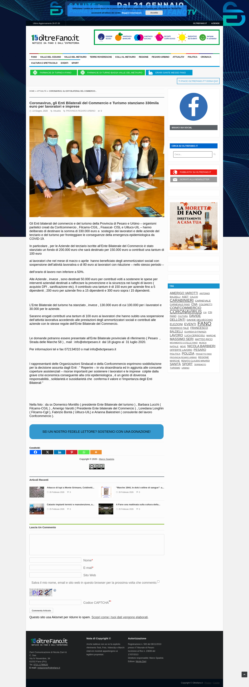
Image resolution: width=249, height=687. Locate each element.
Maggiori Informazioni (131, 13)
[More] (96, 452)
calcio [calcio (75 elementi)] (194, 297)
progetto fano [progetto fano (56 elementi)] (204, 354)
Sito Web (89, 575)
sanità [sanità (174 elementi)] (175, 364)
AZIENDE (215, 23)
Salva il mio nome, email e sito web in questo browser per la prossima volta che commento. (94, 582)
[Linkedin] (59, 452)
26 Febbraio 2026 (56, 492)
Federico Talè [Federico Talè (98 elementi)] (179, 328)
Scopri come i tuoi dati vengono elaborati (119, 617)
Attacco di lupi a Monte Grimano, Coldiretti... (70, 487)
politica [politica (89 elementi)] (175, 354)
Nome (87, 560)
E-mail (87, 568)
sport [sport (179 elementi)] (187, 364)
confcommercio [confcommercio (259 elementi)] (185, 308)
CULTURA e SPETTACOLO (44, 63)
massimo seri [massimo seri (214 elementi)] (181, 339)
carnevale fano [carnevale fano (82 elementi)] (180, 304)
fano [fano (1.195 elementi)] (204, 323)
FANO (34, 57)
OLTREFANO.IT (200, 23)
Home (32, 91)
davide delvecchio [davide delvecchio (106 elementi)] (200, 320)
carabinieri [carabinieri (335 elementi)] (182, 300)
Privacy (208, 683)
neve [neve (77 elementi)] (183, 346)
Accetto (154, 13)
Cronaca (206, 57)
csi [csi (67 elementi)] (204, 312)
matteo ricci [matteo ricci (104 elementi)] (204, 339)
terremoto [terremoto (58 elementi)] (200, 364)
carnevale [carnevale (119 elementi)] (203, 300)
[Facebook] (35, 452)
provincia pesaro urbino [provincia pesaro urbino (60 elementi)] (183, 357)
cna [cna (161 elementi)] (194, 304)
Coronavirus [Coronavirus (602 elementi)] (186, 311)
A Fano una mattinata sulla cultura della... (138, 504)
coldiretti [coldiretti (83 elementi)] (205, 304)
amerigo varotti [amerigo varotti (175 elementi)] (184, 293)
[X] (47, 452)
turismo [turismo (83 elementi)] (175, 368)
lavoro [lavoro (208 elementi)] (176, 335)
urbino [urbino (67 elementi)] (185, 368)
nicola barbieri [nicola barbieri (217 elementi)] (201, 346)
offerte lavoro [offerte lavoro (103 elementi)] (181, 350)
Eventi (64, 63)
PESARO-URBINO (160, 57)
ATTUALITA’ (178, 57)
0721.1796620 (41, 664)
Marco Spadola (106, 459)
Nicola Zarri (141, 661)
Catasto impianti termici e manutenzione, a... (70, 504)
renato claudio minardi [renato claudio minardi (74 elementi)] (195, 361)
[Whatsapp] (84, 452)
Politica (192, 57)
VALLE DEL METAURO (75, 57)
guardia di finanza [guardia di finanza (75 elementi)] (195, 332)
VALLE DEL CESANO (50, 57)
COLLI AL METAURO (125, 57)
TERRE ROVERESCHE (101, 57)
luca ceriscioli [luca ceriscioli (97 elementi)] (194, 335)
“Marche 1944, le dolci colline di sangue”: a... (140, 487)
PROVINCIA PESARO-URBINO (80, 111)
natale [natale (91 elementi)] (174, 346)
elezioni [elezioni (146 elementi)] (176, 324)
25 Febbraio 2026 (56, 509)
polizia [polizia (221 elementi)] (188, 353)
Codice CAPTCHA (96, 602)
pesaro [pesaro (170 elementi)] (200, 350)
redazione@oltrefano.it (48, 667)
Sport (75, 63)
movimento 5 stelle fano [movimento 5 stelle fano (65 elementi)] (184, 343)
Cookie (216, 683)
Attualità (41, 91)
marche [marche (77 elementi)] (211, 335)
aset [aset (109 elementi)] (185, 296)
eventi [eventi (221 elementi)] (190, 324)
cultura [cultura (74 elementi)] (183, 316)
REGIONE (143, 57)
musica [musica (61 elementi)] (202, 343)
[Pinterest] (71, 452)
